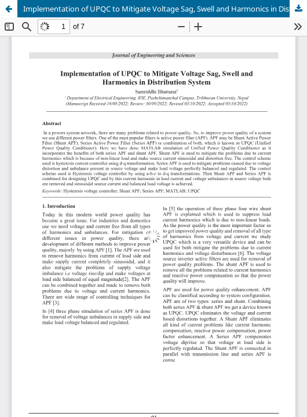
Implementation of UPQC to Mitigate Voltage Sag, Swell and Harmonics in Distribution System (165, 8)
